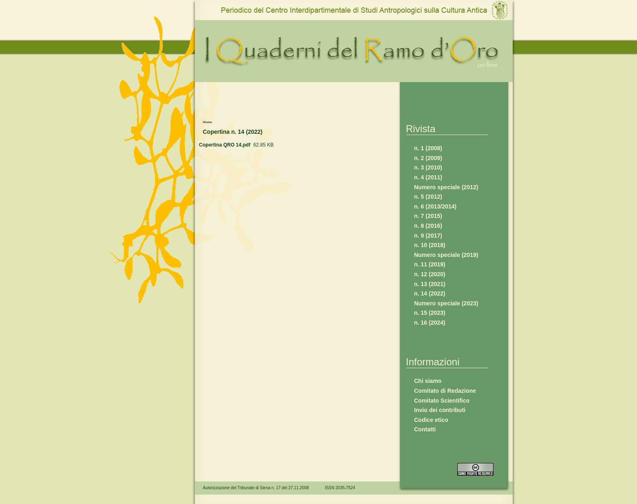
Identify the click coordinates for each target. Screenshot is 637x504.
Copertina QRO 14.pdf (224, 145)
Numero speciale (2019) (446, 255)
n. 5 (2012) (428, 196)
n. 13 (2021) (429, 284)
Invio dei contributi (440, 410)
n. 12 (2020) (429, 274)
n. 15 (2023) (429, 312)
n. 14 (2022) (429, 293)
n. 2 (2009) (428, 158)
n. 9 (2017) (428, 235)
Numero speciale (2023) (446, 303)
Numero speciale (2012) (446, 187)
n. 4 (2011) (428, 177)
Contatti (425, 429)
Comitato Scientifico (442, 400)
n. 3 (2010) (428, 167)
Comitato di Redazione (445, 390)
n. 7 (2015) (428, 216)
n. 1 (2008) (428, 148)
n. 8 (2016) (428, 225)
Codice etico (431, 420)
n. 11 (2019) (429, 264)
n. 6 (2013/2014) (435, 206)
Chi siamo (428, 381)
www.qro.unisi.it (241, 27)
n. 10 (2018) (429, 245)
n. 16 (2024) (429, 322)
